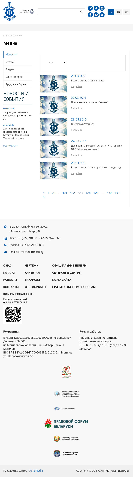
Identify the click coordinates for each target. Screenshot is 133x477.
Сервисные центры (66, 272)
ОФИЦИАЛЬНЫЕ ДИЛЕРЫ (69, 265)
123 (80, 193)
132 (109, 193)
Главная (7, 35)
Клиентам (32, 272)
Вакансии (32, 279)
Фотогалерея (14, 77)
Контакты (11, 287)
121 (65, 193)
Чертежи (31, 265)
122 (72, 193)
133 (117, 193)
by (118, 12)
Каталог (9, 272)
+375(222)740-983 (27, 238)
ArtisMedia (36, 471)
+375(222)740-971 (49, 238)
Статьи (10, 62)
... (58, 193)
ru (111, 12)
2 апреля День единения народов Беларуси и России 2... (17, 116)
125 (96, 193)
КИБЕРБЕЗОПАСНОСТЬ (18, 294)
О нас (7, 265)
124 (88, 193)
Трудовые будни (16, 84)
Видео (10, 70)
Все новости (10, 146)
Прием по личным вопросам (74, 287)
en (126, 12)
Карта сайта (61, 279)
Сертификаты (35, 287)
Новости (11, 55)
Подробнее (76, 87)
